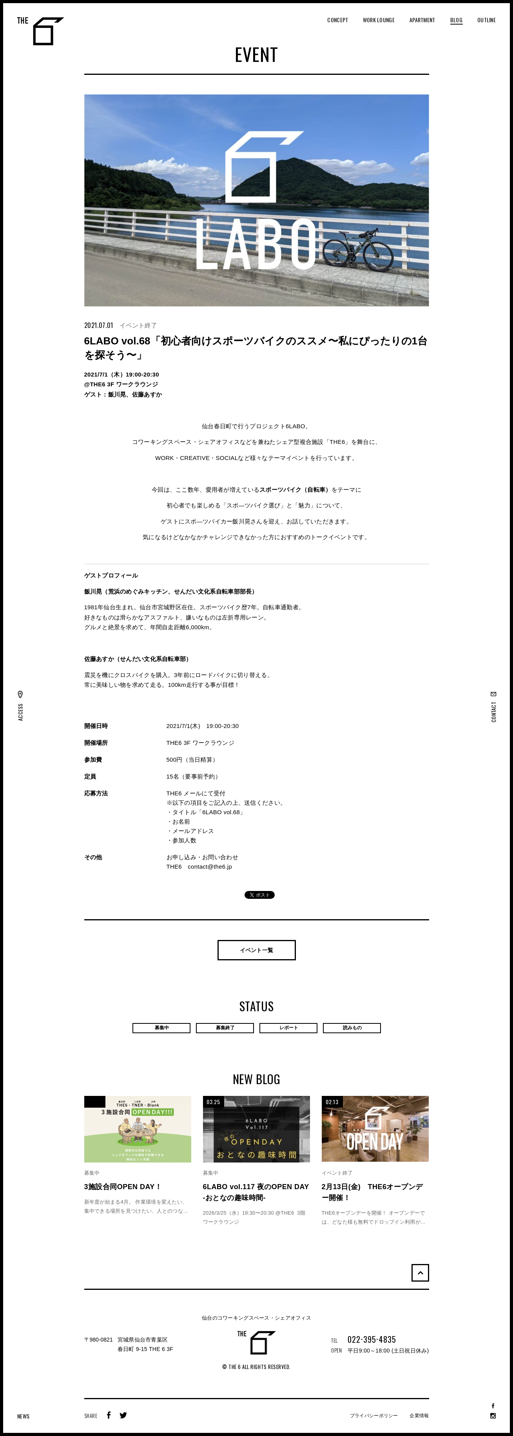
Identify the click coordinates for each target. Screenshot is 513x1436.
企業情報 (419, 1415)
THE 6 (40, 31)
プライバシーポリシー (374, 1415)
